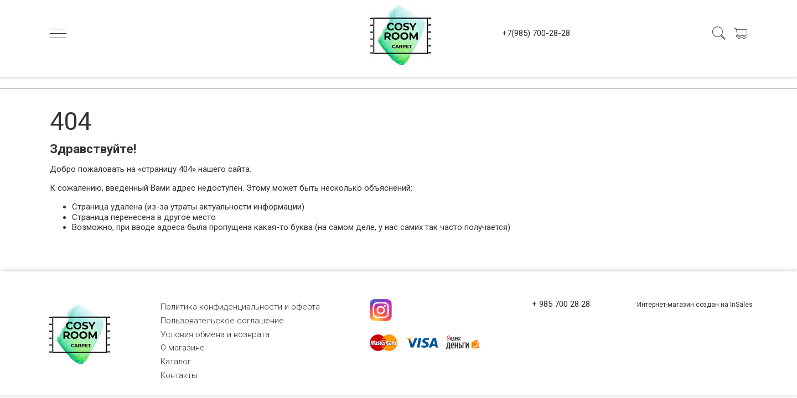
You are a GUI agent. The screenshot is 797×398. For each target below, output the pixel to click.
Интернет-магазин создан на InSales (695, 304)
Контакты (179, 375)
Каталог (176, 361)
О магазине (183, 348)
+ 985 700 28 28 (561, 304)
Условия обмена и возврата (215, 334)
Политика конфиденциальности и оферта (240, 307)
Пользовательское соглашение (222, 321)
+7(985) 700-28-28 (536, 33)
